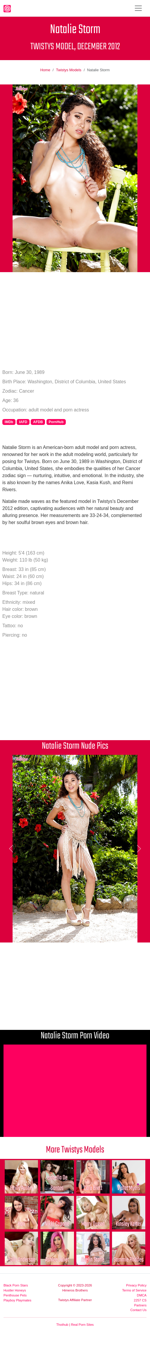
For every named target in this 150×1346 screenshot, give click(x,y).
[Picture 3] (48, 934)
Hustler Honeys (15, 1290)
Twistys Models (68, 70)
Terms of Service (134, 1290)
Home (45, 70)
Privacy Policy (136, 1285)
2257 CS (140, 1300)
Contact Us (138, 1310)
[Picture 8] (101, 934)
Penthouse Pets (15, 1295)
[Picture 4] (59, 934)
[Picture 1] (27, 934)
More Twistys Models (75, 1149)
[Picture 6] (80, 934)
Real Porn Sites (82, 1324)
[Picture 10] (122, 934)
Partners (140, 1305)
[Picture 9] (111, 934)
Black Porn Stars (16, 1285)
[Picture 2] (38, 934)
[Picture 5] (69, 934)
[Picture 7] (90, 934)
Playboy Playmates (17, 1300)
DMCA (141, 1295)
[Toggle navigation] (138, 8)
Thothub (62, 1324)
